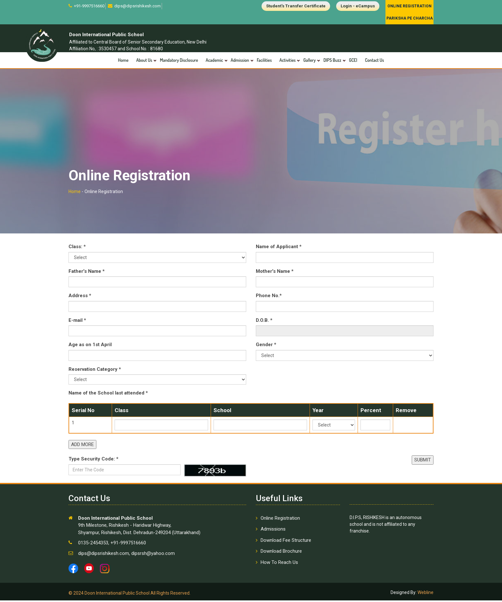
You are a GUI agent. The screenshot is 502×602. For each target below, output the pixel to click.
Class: (77, 248)
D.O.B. (264, 322)
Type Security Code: (93, 461)
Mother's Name (275, 273)
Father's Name (87, 273)
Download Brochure (281, 553)
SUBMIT (422, 462)
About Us (144, 60)
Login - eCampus (358, 6)
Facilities (264, 60)
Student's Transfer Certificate (296, 6)
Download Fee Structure (286, 542)
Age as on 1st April (90, 346)
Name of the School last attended (108, 395)
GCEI (353, 60)
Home (123, 60)
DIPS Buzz (332, 60)
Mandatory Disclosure (179, 60)
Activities (287, 60)
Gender (266, 346)
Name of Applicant (279, 248)
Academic (214, 60)
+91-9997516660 (88, 6)
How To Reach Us (279, 564)
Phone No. (269, 297)
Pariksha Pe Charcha (409, 18)
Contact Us (374, 60)
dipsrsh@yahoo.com (152, 555)
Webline (425, 594)
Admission (240, 60)
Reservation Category (95, 371)
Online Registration (409, 6)
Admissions (273, 531)
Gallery (309, 60)
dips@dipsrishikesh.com (137, 6)
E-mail (77, 322)
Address (80, 297)
